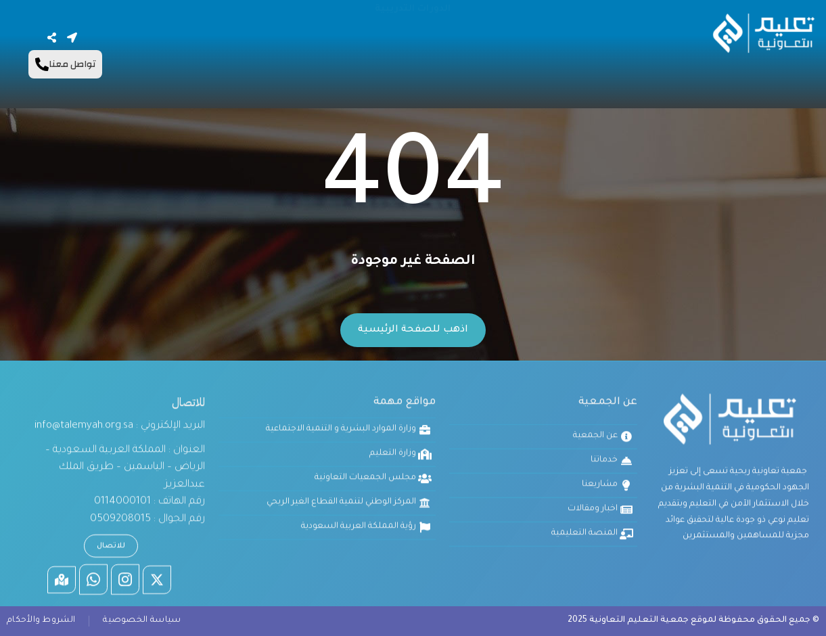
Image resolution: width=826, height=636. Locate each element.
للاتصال (111, 444)
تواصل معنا (65, 64)
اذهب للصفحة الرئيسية (413, 330)
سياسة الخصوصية (142, 620)
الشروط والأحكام (41, 620)
